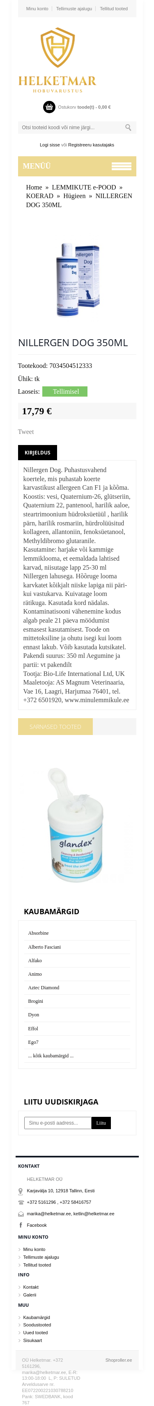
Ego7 (33, 1042)
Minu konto (37, 8)
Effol (33, 1029)
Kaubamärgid (36, 1317)
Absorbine (38, 933)
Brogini (36, 1001)
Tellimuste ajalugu (74, 8)
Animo (35, 974)
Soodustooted (37, 1324)
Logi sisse (50, 144)
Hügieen (74, 195)
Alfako (35, 960)
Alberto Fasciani (44, 947)
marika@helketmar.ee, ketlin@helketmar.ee (71, 1213)
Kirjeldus (38, 452)
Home (34, 187)
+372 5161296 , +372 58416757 (59, 1202)
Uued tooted (35, 1332)
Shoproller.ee (119, 1360)
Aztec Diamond (44, 988)
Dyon (33, 1015)
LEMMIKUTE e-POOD (84, 187)
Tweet (26, 431)
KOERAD (40, 195)
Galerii (30, 1294)
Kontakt (31, 1287)
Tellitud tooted (114, 8)
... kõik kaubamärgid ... (51, 1056)
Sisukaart (32, 1340)
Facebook (37, 1225)
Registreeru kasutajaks (91, 144)
